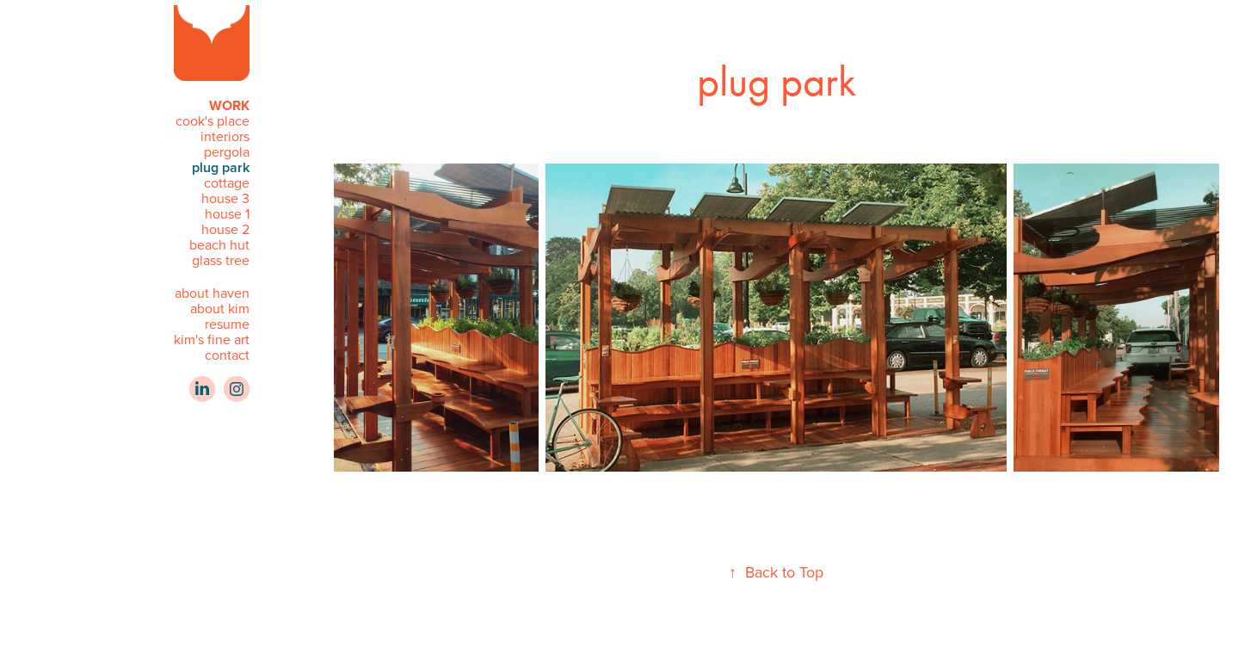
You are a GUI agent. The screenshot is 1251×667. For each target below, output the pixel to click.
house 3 (225, 197)
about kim (220, 308)
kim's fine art (212, 339)
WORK (229, 105)
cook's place (213, 120)
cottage (227, 182)
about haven (212, 292)
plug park (221, 167)
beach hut (219, 244)
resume (227, 323)
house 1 (227, 213)
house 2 (225, 228)
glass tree (221, 259)
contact (227, 354)
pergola (227, 151)
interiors (225, 136)
